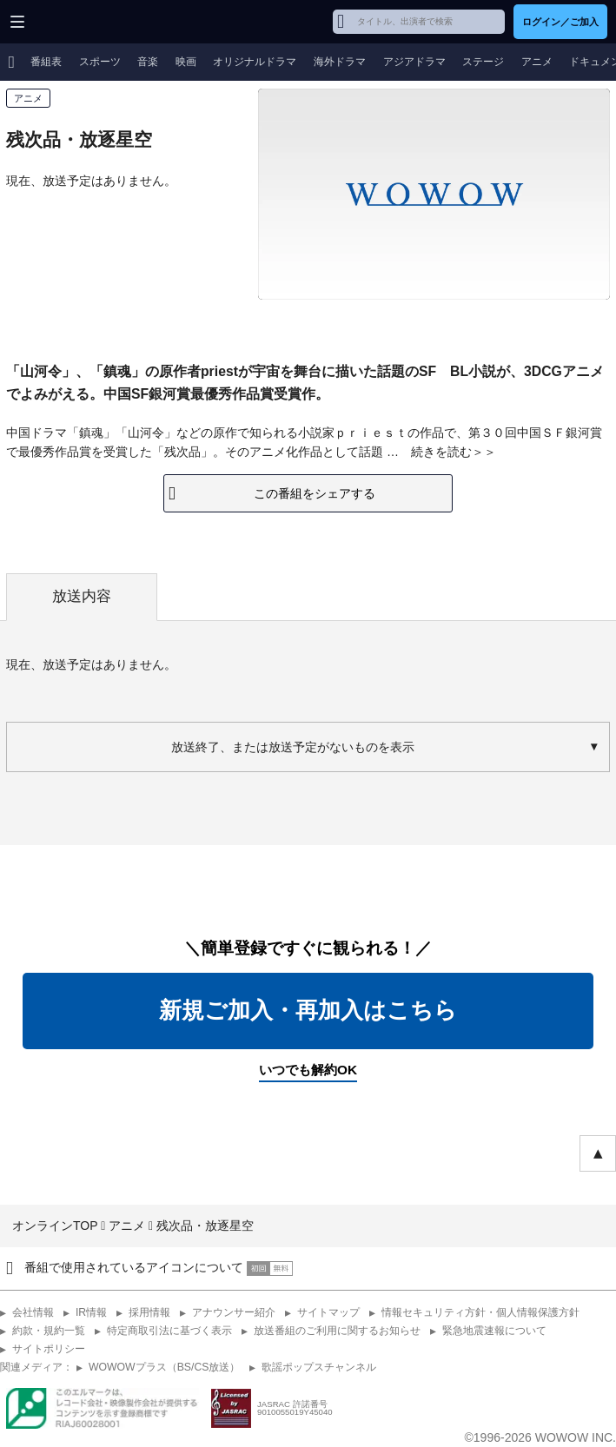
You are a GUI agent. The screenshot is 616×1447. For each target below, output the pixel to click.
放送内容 (81, 596)
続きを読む (441, 452)
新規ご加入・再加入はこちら (308, 1010)
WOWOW (79, 21)
